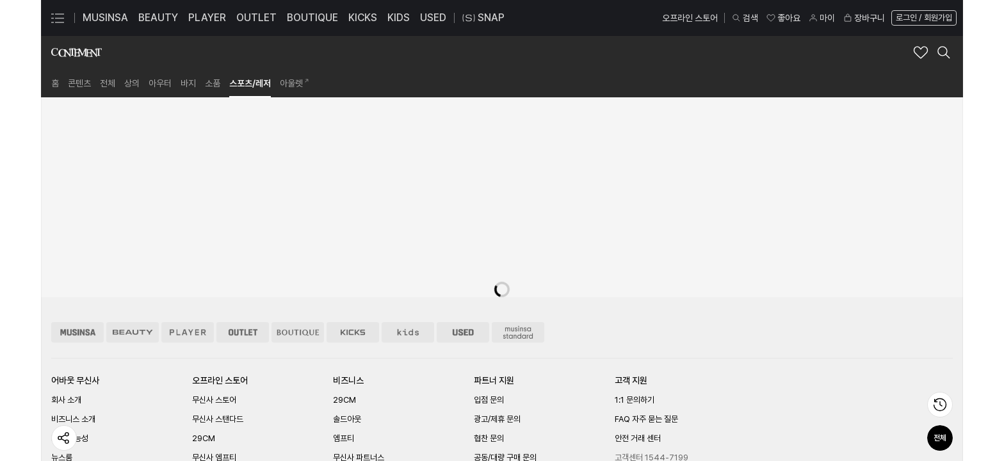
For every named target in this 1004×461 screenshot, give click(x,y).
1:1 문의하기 (634, 400)
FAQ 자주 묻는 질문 (646, 419)
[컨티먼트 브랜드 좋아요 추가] (921, 52)
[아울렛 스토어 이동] (242, 332)
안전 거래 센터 (638, 438)
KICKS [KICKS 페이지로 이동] (362, 18)
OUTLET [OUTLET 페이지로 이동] (256, 18)
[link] (55, 83)
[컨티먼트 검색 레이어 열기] (944, 52)
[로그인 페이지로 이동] (923, 18)
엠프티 (343, 438)
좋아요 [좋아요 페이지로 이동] (783, 18)
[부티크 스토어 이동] (297, 332)
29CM (203, 438)
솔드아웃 (347, 419)
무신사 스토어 (214, 400)
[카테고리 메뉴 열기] (58, 18)
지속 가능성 (69, 438)
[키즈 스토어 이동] (408, 332)
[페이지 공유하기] (64, 438)
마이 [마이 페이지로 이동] (821, 18)
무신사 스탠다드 (217, 419)
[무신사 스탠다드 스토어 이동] (518, 332)
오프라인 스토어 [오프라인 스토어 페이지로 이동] (690, 18)
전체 (940, 437)
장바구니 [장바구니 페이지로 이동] (864, 18)
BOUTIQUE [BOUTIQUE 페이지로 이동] (312, 18)
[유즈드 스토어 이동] (463, 332)
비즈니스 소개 (73, 419)
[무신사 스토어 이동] (77, 332)
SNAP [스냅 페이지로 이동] (483, 18)
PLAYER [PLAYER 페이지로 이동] (207, 18)
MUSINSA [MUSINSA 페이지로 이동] (105, 18)
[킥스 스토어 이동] (353, 332)
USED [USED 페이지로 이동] (433, 18)
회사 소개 (66, 400)
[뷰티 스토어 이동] (132, 332)
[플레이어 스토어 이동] (187, 332)
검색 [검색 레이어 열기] (744, 18)
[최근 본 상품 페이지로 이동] (940, 404)
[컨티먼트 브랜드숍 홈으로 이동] (76, 52)
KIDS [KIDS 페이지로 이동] (398, 18)
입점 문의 (489, 400)
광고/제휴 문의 (497, 419)
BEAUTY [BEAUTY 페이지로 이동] (158, 18)
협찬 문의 (489, 438)
